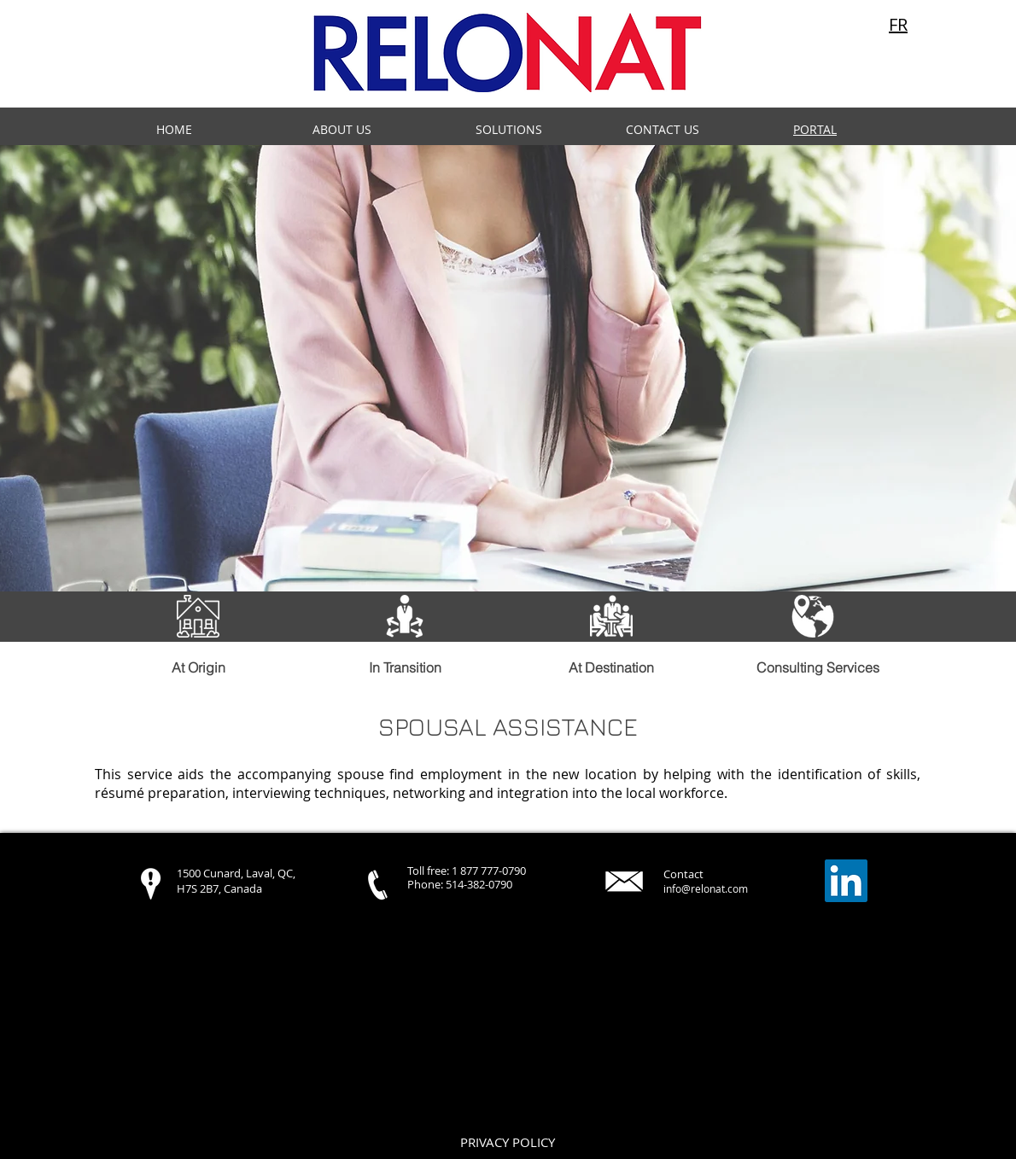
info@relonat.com (705, 888)
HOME (174, 129)
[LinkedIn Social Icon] (846, 880)
